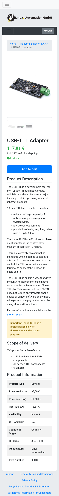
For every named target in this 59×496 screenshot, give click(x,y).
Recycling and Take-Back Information (29, 486)
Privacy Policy (29, 480)
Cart (48, 30)
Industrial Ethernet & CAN (34, 43)
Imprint (10, 474)
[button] (10, 93)
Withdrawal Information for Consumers (29, 492)
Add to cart (29, 169)
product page (14, 314)
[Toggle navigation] (7, 4)
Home (13, 43)
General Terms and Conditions (36, 474)
